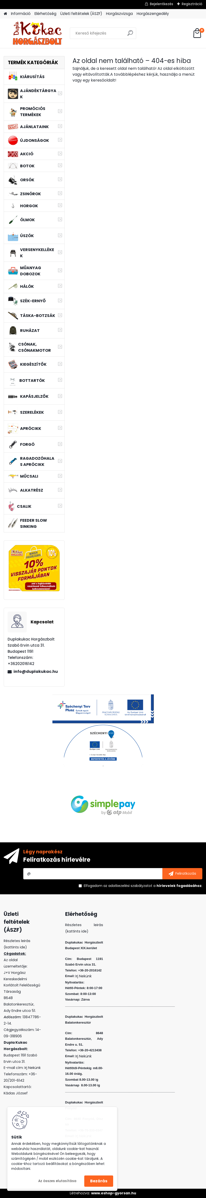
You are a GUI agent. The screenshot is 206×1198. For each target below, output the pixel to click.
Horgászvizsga (119, 13)
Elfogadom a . (143, 885)
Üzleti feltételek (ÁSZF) (81, 13)
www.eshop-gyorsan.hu (113, 1193)
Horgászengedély (153, 13)
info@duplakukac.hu (35, 671)
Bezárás (98, 1181)
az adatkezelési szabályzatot (127, 885)
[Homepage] (5, 14)
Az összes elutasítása (57, 1181)
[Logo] (37, 33)
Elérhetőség (45, 13)
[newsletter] (182, 873)
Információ (21, 13)
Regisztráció (192, 3)
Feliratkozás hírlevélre (56, 860)
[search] (130, 35)
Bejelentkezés (161, 3)
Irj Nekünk (32, 1067)
